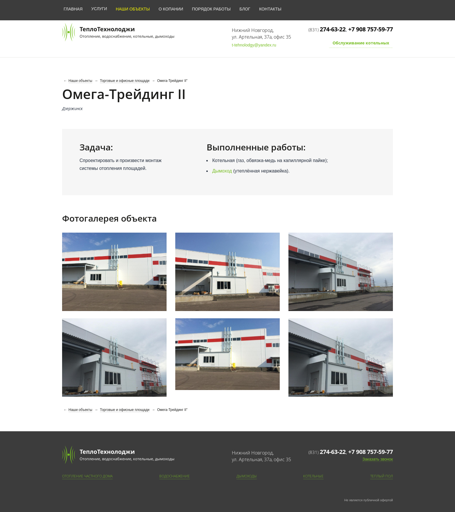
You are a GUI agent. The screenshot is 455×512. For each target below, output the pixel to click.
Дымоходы (246, 476)
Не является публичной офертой (368, 500)
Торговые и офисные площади (124, 81)
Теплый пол (381, 476)
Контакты (268, 8)
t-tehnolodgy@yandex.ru (254, 45)
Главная (73, 8)
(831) (327, 30)
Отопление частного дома (87, 476)
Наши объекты (132, 8)
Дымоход (222, 170)
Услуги (98, 8)
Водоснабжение (174, 476)
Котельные (313, 476)
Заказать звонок (377, 459)
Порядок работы (209, 8)
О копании (170, 8)
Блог (242, 8)
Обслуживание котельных (361, 43)
